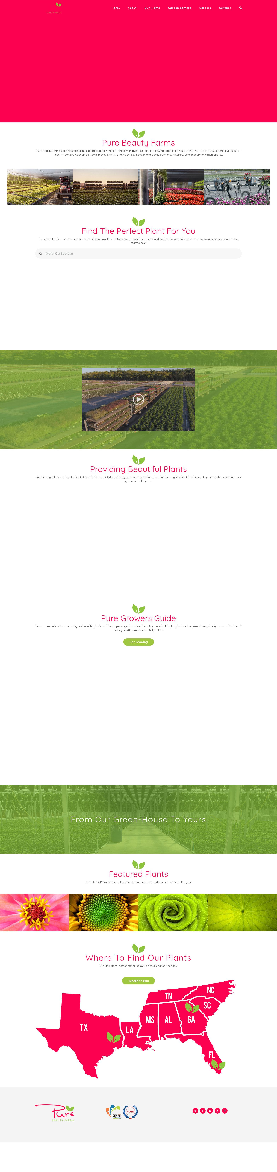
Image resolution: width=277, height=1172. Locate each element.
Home (115, 8)
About (132, 8)
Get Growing (138, 642)
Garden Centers (179, 8)
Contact (225, 8)
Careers (205, 8)
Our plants (152, 8)
